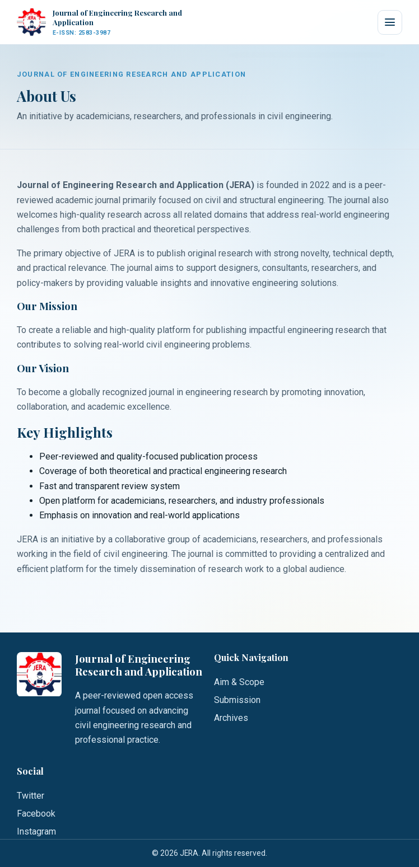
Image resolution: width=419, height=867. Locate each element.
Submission (237, 700)
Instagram (36, 831)
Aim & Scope (239, 682)
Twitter (30, 795)
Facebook (36, 813)
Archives (231, 718)
